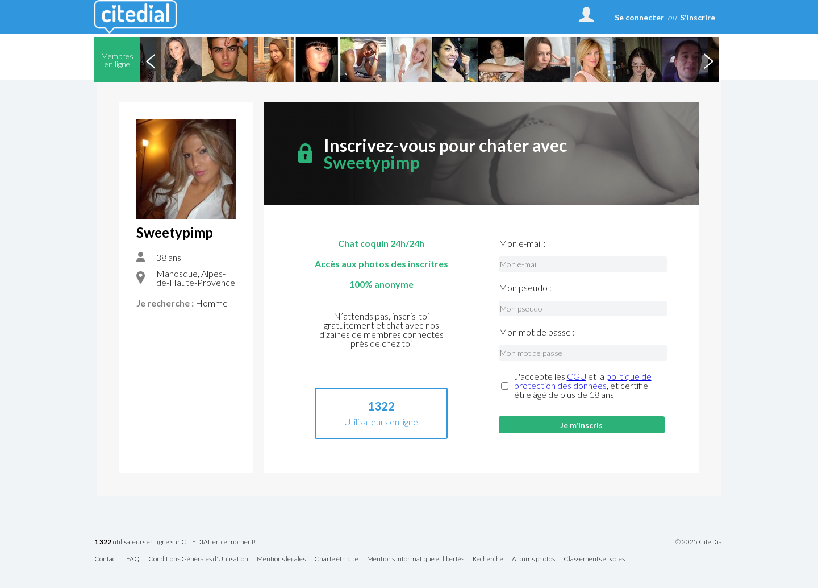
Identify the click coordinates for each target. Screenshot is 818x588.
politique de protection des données (583, 381)
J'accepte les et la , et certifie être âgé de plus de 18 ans (583, 385)
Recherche (488, 559)
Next (708, 59)
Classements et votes (594, 559)
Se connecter (639, 17)
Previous (150, 59)
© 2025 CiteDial (699, 542)
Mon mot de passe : (537, 332)
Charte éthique (336, 559)
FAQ (133, 559)
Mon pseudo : (525, 287)
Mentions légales (281, 559)
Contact (106, 559)
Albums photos (533, 559)
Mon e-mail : (522, 243)
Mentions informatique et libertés (415, 559)
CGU (576, 376)
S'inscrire (697, 17)
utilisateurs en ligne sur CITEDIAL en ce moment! (175, 542)
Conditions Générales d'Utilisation (198, 559)
